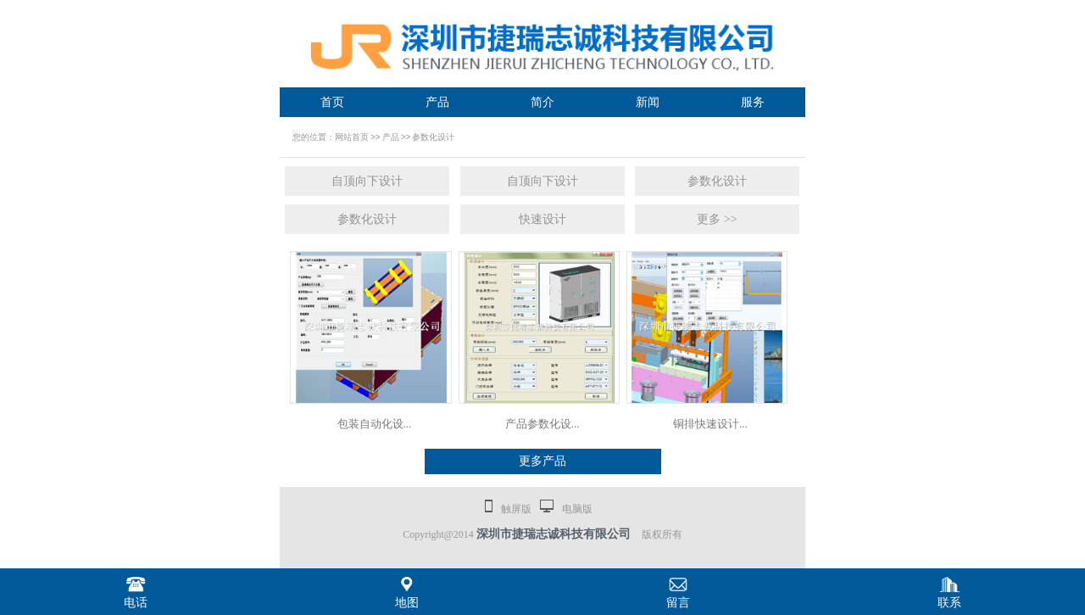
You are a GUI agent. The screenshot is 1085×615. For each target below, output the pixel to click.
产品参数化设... (542, 423)
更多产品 (542, 461)
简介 (542, 102)
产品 (437, 102)
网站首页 (352, 137)
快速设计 (542, 219)
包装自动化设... (374, 423)
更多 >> (717, 219)
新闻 (647, 102)
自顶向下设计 (367, 181)
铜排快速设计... (710, 423)
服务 (753, 102)
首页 (332, 102)
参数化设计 (433, 137)
